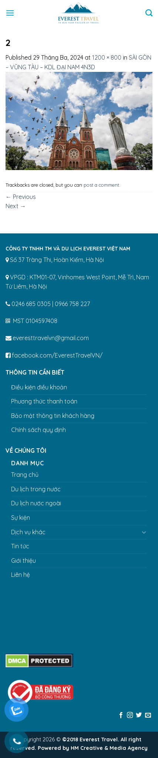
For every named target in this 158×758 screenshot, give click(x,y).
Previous (21, 196)
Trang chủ (24, 474)
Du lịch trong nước (36, 489)
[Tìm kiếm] (148, 13)
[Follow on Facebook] (121, 715)
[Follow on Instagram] (130, 715)
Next (16, 206)
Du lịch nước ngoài (36, 503)
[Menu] (10, 13)
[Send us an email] (148, 715)
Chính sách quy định (38, 429)
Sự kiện (20, 517)
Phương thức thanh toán (44, 401)
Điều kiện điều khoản (39, 387)
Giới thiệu (23, 560)
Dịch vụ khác (28, 532)
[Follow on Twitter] (139, 715)
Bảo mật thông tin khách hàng (52, 415)
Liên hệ (20, 574)
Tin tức (20, 546)
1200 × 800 (106, 57)
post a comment (101, 185)
